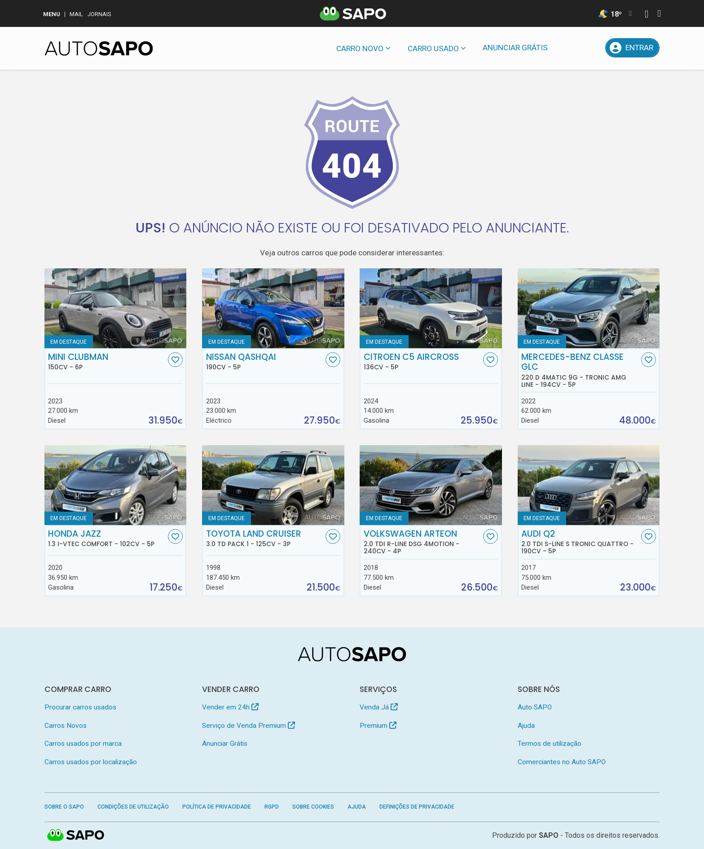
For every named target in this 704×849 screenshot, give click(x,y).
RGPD (271, 807)
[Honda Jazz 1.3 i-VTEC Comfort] (115, 485)
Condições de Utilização (133, 807)
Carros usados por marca (83, 744)
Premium (378, 726)
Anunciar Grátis (515, 47)
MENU (51, 14)
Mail (76, 14)
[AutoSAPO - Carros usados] (98, 48)
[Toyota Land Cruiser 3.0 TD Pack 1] (273, 485)
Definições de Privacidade (416, 807)
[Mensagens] (568, 47)
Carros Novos (65, 726)
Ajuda (526, 726)
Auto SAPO (535, 707)
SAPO (549, 835)
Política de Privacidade (216, 807)
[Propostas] (591, 47)
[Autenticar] (646, 15)
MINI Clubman (107, 361)
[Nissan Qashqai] (273, 308)
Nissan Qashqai (265, 361)
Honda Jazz (107, 538)
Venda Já (379, 707)
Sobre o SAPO (64, 807)
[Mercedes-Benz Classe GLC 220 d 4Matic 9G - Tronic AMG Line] (589, 308)
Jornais (99, 14)
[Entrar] (632, 47)
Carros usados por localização (90, 762)
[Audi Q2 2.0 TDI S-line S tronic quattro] (589, 485)
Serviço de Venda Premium (248, 726)
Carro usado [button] (433, 48)
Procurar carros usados (80, 707)
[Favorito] (175, 359)
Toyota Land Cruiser (265, 538)
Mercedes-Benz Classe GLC (580, 370)
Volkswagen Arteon (422, 542)
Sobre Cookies (313, 807)
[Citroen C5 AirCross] (431, 308)
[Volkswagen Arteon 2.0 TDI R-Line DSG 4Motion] (431, 485)
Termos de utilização (549, 744)
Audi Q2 (580, 542)
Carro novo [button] (359, 48)
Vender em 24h (230, 707)
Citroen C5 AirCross (422, 361)
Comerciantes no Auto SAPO (562, 762)
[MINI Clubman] (115, 308)
